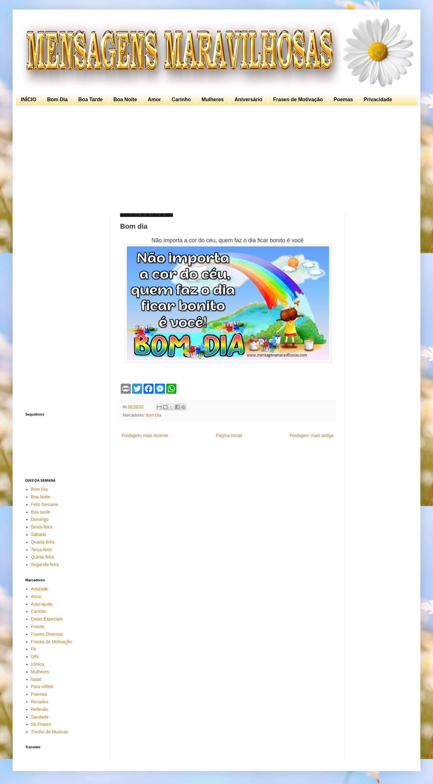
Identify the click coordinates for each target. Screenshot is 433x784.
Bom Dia (57, 99)
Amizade (39, 588)
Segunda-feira (45, 564)
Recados (39, 701)
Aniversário (248, 99)
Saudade (40, 716)
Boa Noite (125, 99)
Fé (33, 648)
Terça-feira (41, 549)
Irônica (37, 664)
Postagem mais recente (145, 435)
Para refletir (42, 686)
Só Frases (41, 724)
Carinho (181, 99)
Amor (154, 99)
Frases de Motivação (298, 99)
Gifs (35, 656)
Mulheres (213, 99)
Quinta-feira (42, 556)
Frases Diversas (47, 634)
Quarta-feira (43, 542)
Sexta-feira (41, 526)
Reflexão (39, 709)
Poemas (343, 99)
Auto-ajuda (41, 604)
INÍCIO (28, 99)
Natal (36, 679)
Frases (38, 626)
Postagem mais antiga (311, 435)
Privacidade (378, 99)
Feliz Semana (44, 504)
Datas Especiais (47, 618)
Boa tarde (40, 512)
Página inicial (229, 435)
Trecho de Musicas (49, 731)
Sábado (38, 534)
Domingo (40, 519)
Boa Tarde (90, 99)
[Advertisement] (215, 159)
